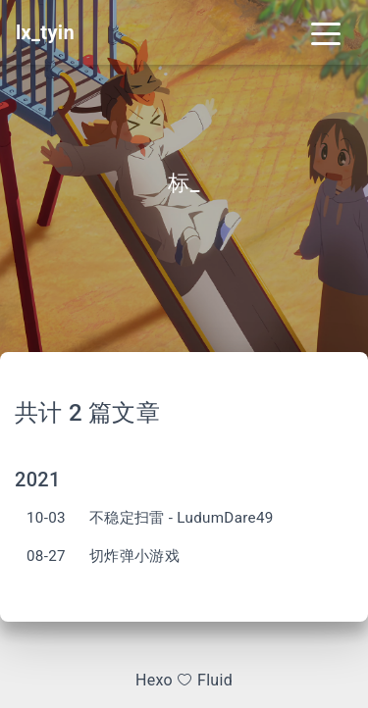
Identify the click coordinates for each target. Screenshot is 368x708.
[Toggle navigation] (325, 32)
